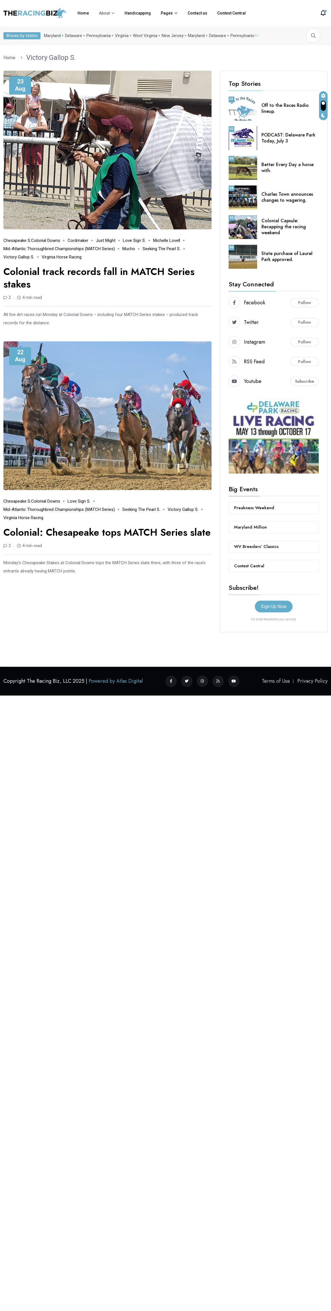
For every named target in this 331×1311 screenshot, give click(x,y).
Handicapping (138, 13)
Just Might (105, 240)
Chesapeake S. (17, 240)
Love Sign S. (134, 240)
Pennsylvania (97, 35)
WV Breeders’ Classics (256, 546)
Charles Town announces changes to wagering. (287, 197)
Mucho (128, 248)
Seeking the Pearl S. (161, 248)
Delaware (72, 35)
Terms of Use (276, 681)
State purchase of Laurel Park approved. (286, 256)
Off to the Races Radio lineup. (285, 108)
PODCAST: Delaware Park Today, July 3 (288, 138)
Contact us (197, 13)
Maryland (51, 35)
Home (83, 13)
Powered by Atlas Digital (116, 681)
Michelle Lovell (166, 240)
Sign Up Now (274, 606)
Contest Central (231, 13)
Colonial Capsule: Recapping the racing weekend (283, 226)
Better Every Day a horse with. (287, 167)
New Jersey (171, 35)
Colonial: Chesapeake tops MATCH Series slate (107, 532)
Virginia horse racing (62, 257)
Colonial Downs (45, 240)
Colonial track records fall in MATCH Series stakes (98, 278)
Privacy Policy (312, 681)
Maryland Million (250, 527)
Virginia (120, 35)
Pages (167, 13)
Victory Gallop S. (51, 58)
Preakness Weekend (254, 508)
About (104, 13)
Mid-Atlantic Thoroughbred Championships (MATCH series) (59, 248)
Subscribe (304, 381)
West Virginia (144, 35)
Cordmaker (78, 240)
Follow (304, 302)
